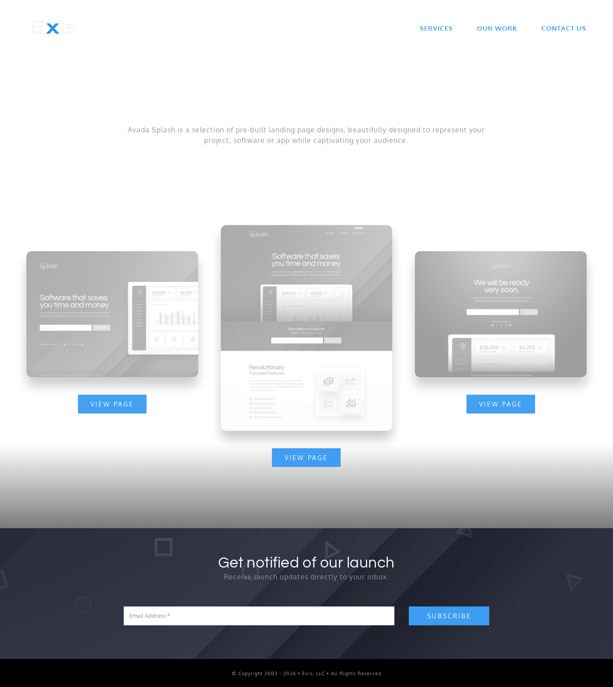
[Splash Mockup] (307, 229)
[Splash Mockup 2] (111, 254)
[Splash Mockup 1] (502, 254)
